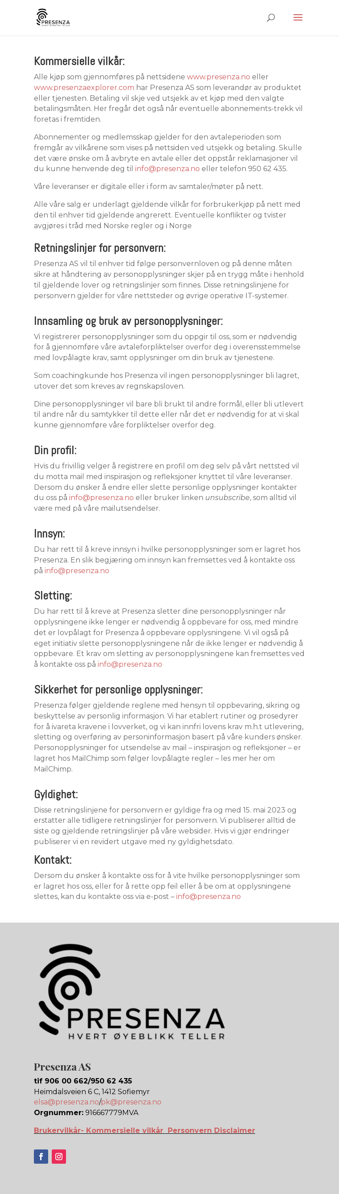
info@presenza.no (167, 168)
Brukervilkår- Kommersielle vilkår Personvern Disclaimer (144, 1130)
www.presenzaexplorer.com (84, 87)
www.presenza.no (218, 77)
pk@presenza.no (131, 1102)
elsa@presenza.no (66, 1102)
